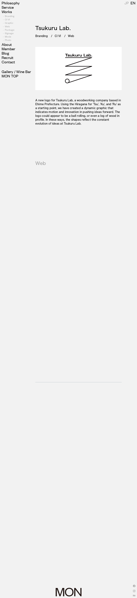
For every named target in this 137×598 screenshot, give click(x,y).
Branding (41, 35)
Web (71, 35)
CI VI (58, 35)
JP (133, 3)
